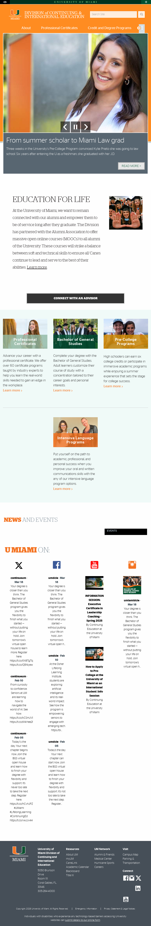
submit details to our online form (82, 920)
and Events (31, 520)
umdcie (53, 578)
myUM (70, 858)
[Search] (141, 14)
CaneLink (71, 863)
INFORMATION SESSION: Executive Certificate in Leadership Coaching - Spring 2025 (94, 608)
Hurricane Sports (104, 863)
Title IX (70, 875)
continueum (18, 578)
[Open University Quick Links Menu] (146, 2)
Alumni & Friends (104, 854)
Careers (98, 867)
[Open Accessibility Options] (5, 2)
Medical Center (103, 858)
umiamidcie (131, 600)
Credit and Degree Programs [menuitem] (109, 28)
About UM (72, 854)
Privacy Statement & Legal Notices (119, 909)
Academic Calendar (77, 867)
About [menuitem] (26, 28)
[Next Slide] (85, 127)
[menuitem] (142, 28)
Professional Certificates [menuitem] (59, 28)
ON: (27, 550)
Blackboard (72, 871)
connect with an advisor (76, 298)
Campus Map (130, 854)
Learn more (37, 267)
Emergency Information (86, 909)
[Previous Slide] (65, 127)
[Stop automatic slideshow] (75, 127)
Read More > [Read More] (131, 166)
